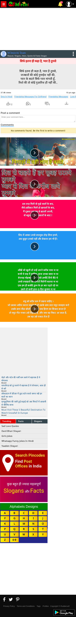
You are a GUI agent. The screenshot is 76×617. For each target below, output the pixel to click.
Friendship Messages (58, 96)
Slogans (38, 421)
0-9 (14, 540)
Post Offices (23, 463)
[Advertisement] (38, 28)
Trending (6, 421)
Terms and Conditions (26, 606)
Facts (21, 421)
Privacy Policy (9, 606)
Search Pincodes (30, 455)
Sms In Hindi (6, 96)
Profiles (46, 606)
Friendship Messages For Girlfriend (30, 96)
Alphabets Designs (24, 506)
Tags (39, 606)
